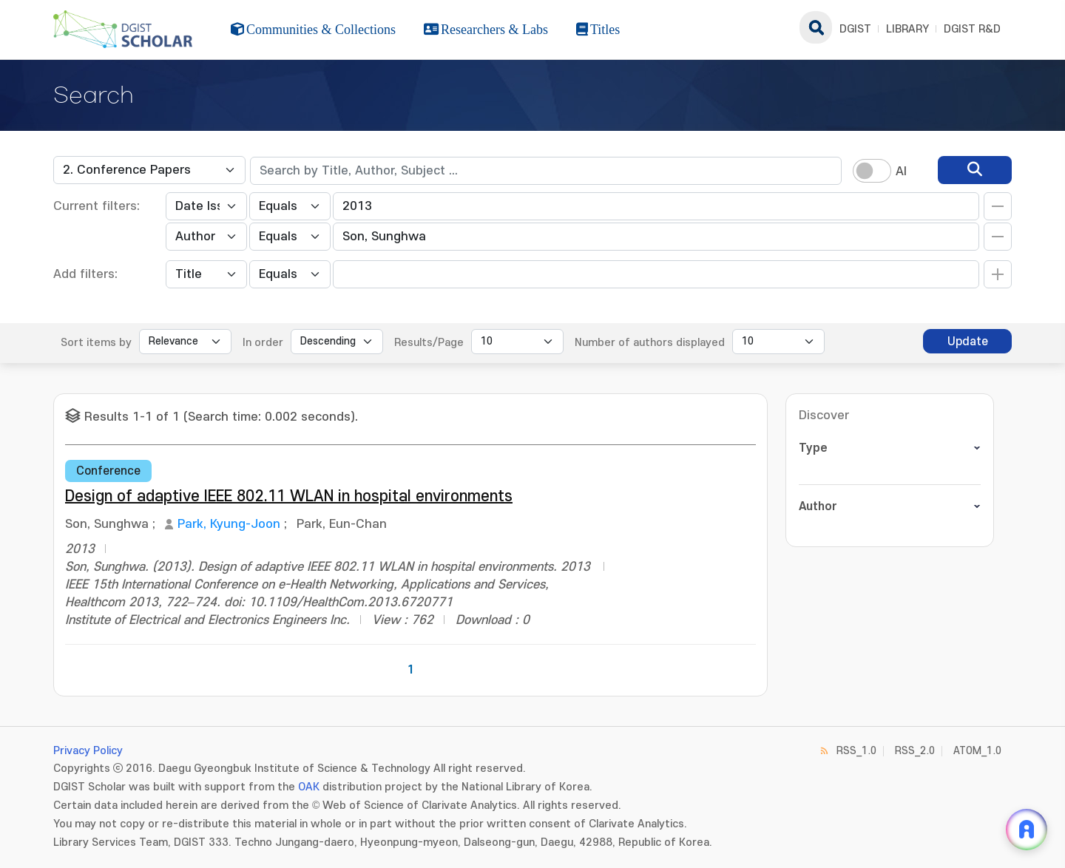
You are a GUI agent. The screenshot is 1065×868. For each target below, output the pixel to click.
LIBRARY (907, 29)
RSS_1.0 (856, 750)
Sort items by (96, 342)
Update (967, 341)
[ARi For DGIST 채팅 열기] (1026, 829)
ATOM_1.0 (977, 750)
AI (901, 171)
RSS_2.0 (915, 750)
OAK (309, 787)
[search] (975, 170)
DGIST (855, 29)
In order (263, 342)
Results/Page (429, 342)
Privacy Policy (88, 751)
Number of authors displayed (650, 342)
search (815, 27)
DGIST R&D (972, 29)
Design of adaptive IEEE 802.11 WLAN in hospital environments (289, 496)
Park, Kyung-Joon (229, 524)
